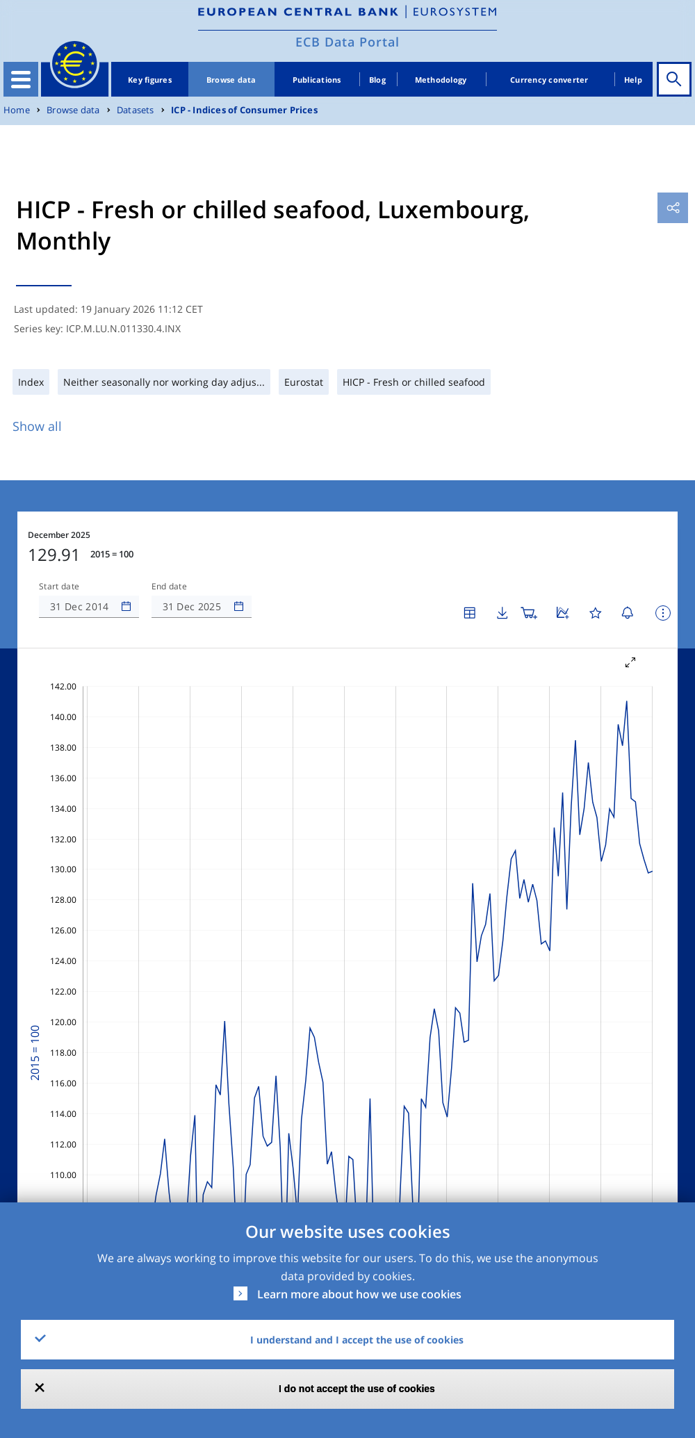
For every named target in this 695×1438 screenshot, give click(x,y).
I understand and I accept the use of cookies (357, 1339)
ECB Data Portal (347, 41)
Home (16, 110)
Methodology (441, 79)
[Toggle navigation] (20, 79)
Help (633, 79)
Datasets (135, 110)
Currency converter (549, 79)
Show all (37, 426)
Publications (317, 79)
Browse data (231, 79)
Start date (59, 586)
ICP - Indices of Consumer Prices (244, 110)
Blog (377, 79)
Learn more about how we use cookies (359, 1294)
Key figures (150, 79)
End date (170, 586)
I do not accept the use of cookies (357, 1388)
